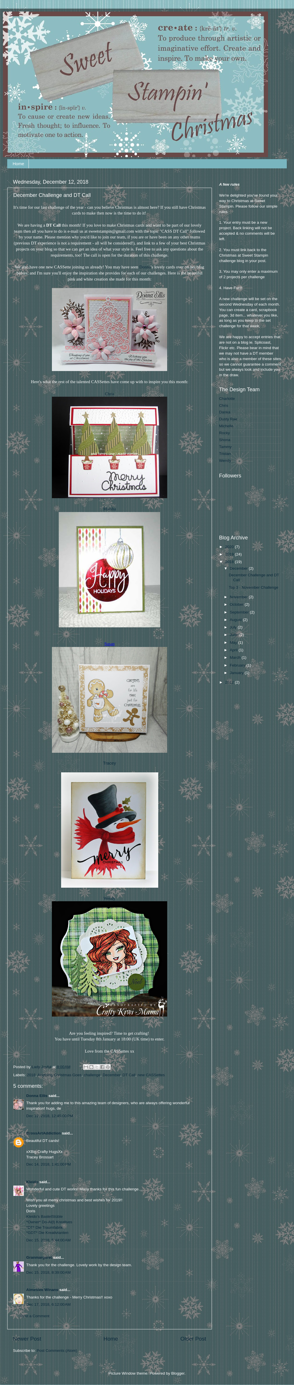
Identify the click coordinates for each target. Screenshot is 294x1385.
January (237, 673)
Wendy (109, 898)
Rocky (224, 433)
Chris (109, 394)
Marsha (109, 509)
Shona (224, 440)
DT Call (128, 1075)
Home (18, 163)
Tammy (225, 447)
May (234, 642)
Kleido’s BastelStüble (44, 1216)
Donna (145, 267)
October (237, 604)
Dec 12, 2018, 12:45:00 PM (49, 1116)
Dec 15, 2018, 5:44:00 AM (48, 1240)
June (234, 635)
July (234, 627)
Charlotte (227, 398)
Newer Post (27, 1339)
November (239, 597)
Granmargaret (39, 1257)
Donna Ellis (37, 1096)
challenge (92, 1075)
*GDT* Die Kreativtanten (47, 1232)
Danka (224, 412)
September (240, 612)
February (238, 665)
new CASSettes (151, 1075)
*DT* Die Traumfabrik (44, 1227)
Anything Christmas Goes (59, 1075)
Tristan (225, 453)
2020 (230, 547)
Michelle (226, 426)
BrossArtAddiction (43, 1133)
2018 (31, 1075)
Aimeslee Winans (42, 1290)
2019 (230, 554)
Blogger (177, 1373)
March (236, 657)
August (236, 620)
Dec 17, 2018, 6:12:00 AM (48, 1304)
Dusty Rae (228, 419)
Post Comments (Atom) (57, 1350)
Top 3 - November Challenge (253, 587)
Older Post (193, 1339)
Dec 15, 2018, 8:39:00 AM (48, 1272)
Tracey (109, 763)
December (111, 1075)
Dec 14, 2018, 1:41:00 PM (48, 1164)
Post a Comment (35, 1316)
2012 (230, 682)
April (234, 650)
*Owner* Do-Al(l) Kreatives (49, 1222)
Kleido (32, 1182)
